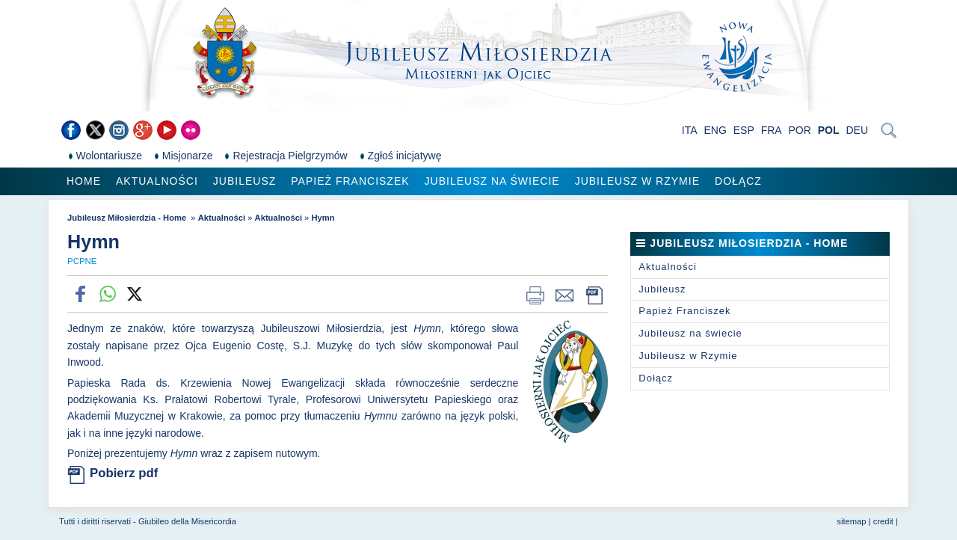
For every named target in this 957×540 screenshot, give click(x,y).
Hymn (322, 217)
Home (84, 181)
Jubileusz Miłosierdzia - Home (127, 217)
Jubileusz (244, 181)
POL (829, 130)
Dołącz (738, 181)
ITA (690, 130)
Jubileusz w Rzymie (637, 181)
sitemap (851, 521)
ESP (743, 130)
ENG (715, 130)
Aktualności (157, 181)
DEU (857, 130)
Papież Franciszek (350, 181)
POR (800, 130)
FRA (771, 130)
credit (883, 521)
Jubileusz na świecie (492, 181)
